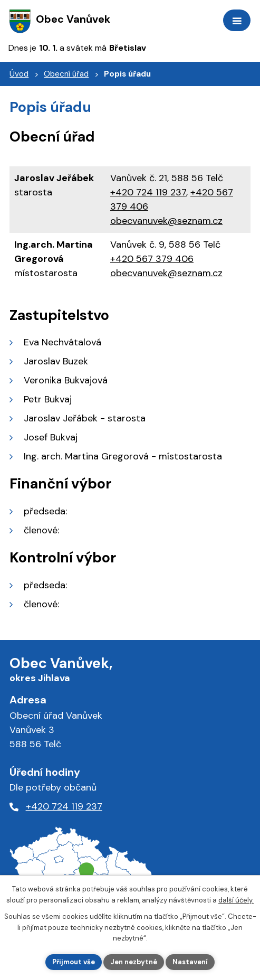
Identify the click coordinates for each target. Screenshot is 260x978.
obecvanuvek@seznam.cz (166, 220)
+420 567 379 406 (152, 258)
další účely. (236, 900)
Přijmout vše (73, 961)
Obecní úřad (66, 74)
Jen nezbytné (133, 961)
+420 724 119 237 (148, 192)
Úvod (18, 74)
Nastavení (190, 961)
